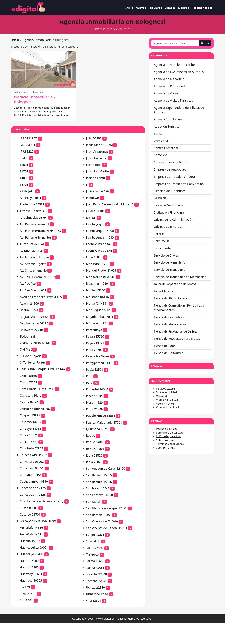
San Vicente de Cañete (102, 521)
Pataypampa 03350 (99, 363)
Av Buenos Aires (31, 250)
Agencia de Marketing (169, 79)
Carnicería (161, 141)
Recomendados (202, 8)
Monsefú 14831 (97, 303)
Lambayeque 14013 (100, 237)
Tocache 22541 (96, 581)
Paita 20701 (94, 350)
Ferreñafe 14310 (31, 527)
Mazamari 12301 (98, 283)
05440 (24, 158)
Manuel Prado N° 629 (101, 270)
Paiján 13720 (95, 336)
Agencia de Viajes (166, 93)
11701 (24, 171)
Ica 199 (25, 587)
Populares (155, 8)
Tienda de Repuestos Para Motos (177, 338)
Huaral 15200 (29, 561)
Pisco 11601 (94, 396)
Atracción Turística (167, 126)
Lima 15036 (94, 257)
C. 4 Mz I (26, 349)
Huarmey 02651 (31, 574)
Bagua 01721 (29, 310)
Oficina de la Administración (173, 219)
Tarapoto (92, 554)
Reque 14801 (95, 449)
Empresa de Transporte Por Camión (179, 184)
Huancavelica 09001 (34, 547)
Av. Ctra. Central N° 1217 (37, 277)
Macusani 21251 (97, 264)
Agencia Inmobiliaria (37, 40)
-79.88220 (26, 151)
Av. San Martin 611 (33, 290)
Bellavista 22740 (31, 330)
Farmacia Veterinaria (168, 205)
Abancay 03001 (30, 198)
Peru (89, 376)
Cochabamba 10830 (34, 481)
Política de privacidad (168, 436)
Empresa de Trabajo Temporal (175, 176)
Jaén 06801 (93, 138)
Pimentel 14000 (97, 389)
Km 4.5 (91, 217)
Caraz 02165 (28, 382)
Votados (170, 8)
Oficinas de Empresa (168, 226)
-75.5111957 (28, 138)
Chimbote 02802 (31, 448)
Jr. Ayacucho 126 (97, 191)
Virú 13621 (93, 600)
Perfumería (162, 241)
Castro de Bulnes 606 (35, 409)
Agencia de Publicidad (169, 86)
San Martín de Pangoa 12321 (106, 508)
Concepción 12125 (33, 488)
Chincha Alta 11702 (33, 455)
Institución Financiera (169, 212)
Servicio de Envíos (166, 255)
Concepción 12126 (33, 494)
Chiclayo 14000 (30, 422)
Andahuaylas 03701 (34, 217)
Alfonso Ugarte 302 (33, 211)
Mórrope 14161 (97, 323)
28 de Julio (27, 191)
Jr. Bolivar (92, 198)
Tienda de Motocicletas (170, 324)
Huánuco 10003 (31, 580)
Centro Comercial (166, 148)
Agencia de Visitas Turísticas (173, 100)
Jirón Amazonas (97, 151)
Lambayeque (95, 224)
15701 (24, 184)
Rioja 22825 (94, 455)
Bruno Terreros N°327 (35, 343)
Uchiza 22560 (95, 587)
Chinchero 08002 (32, 461)
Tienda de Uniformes (168, 353)
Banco (158, 133)
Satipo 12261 (95, 534)
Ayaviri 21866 (29, 303)
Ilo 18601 (26, 600)
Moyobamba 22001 (99, 317)
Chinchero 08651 (32, 468)
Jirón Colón (94, 165)
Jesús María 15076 (99, 145)
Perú (89, 383)
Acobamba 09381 (32, 204)
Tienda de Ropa (165, 346)
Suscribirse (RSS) (165, 447)
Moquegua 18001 (98, 310)
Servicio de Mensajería (169, 262)
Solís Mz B (93, 541)
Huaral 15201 (29, 567)
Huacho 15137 (30, 541)
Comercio (160, 155)
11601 (24, 165)
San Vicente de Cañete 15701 (106, 528)
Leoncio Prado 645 (99, 244)
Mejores (183, 8)
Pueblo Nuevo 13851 (100, 416)
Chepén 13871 (30, 415)
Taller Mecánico (164, 291)
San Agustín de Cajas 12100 (105, 468)
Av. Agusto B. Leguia (34, 257)
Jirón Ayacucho (96, 158)
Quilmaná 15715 (97, 429)
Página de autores (167, 429)
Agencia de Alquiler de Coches (175, 65)
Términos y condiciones (170, 444)
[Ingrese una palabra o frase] (175, 43)
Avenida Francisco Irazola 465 (41, 297)
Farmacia (160, 198)
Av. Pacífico (28, 283)
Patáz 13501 (94, 369)
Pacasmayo (94, 330)
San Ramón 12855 (98, 515)
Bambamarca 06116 (34, 323)
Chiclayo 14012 (30, 428)
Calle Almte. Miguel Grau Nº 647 (42, 369)
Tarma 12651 (95, 567)
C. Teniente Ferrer (32, 362)
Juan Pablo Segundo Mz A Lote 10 (110, 204)
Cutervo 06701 (30, 514)
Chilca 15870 (29, 435)
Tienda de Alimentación (170, 298)
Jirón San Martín (97, 171)
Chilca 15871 (29, 442)
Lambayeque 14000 (100, 231)
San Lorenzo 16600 (99, 495)
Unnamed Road (97, 594)
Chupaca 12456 (30, 475)
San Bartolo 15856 (99, 482)
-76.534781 (27, 145)
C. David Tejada (30, 356)
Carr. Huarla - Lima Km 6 (37, 389)
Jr (87, 184)
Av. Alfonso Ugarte (33, 264)
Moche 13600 (95, 290)
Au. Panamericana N (34, 224)
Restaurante (162, 248)
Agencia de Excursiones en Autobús (179, 72)
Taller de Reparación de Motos (175, 284)
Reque (90, 435)
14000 (24, 178)
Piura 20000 (94, 409)
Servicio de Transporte (169, 269)
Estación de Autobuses (169, 191)
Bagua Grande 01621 (35, 317)
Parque (159, 234)
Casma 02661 (29, 402)
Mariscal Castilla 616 (100, 277)
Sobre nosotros (165, 440)
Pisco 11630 (94, 402)
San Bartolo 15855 (99, 475)
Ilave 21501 (28, 594)
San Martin (94, 501)
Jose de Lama (95, 178)
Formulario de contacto (170, 432)
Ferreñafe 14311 (31, 534)
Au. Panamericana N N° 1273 (40, 231)
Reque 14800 (95, 442)
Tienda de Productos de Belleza (176, 331)
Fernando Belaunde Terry (38, 521)
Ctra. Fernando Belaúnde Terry (41, 501)
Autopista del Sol (32, 244)
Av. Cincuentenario (33, 270)
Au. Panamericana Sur (35, 237)
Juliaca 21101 (95, 211)
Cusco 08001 (29, 508)
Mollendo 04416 (97, 297)
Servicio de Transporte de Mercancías (180, 277)
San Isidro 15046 (98, 488)
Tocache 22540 (96, 574)
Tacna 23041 (95, 548)
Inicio (129, 8)
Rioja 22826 (94, 462)
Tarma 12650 (95, 561)
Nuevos (141, 8)
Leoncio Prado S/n (99, 250)
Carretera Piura (31, 395)
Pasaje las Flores (97, 356)
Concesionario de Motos (171, 162)
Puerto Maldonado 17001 (104, 422)
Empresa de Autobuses (170, 169)
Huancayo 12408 (31, 554)
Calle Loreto (28, 376)
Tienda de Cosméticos (169, 317)
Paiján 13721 (95, 343)
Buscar (205, 43)
